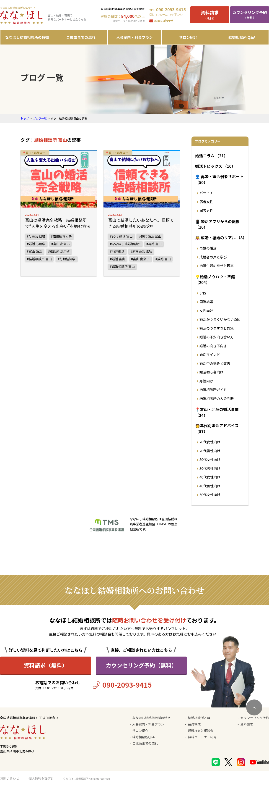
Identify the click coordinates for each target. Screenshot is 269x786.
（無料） (210, 14)
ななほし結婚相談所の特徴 (27, 37)
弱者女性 (206, 201)
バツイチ (206, 192)
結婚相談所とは (199, 717)
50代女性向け (209, 494)
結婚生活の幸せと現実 (216, 265)
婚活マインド (209, 354)
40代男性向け (209, 486)
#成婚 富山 (163, 259)
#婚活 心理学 (36, 244)
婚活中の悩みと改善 (214, 363)
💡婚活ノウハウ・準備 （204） (215, 279)
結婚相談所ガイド (213, 389)
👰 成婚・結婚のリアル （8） (220, 237)
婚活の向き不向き (213, 345)
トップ (25, 118)
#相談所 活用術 (59, 251)
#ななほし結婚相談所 (125, 244)
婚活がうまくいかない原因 (220, 319)
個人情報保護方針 (41, 778)
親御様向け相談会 (200, 730)
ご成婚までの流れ (80, 37)
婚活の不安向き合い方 (216, 336)
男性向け (206, 381)
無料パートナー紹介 (202, 737)
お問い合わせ (163, 20)
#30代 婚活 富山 (121, 236)
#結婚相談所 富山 (39, 259)
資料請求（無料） (45, 665)
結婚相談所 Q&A (241, 37)
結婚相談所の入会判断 (216, 398)
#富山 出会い (60, 244)
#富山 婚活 (34, 251)
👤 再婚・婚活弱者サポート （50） (219, 179)
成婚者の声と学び (213, 257)
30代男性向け (209, 468)
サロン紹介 (188, 37)
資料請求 (246, 724)
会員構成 (194, 724)
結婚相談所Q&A (143, 737)
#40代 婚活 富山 (150, 236)
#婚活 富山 (117, 259)
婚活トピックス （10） (215, 166)
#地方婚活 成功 (141, 251)
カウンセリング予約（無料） (141, 665)
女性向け (206, 310)
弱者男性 (206, 210)
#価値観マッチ (61, 236)
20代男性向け (209, 450)
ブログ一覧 (40, 118)
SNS (202, 293)
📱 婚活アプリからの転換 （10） (217, 224)
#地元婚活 (117, 251)
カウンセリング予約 (254, 717)
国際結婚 (206, 301)
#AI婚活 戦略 (36, 236)
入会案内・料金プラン (134, 37)
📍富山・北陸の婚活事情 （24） (217, 412)
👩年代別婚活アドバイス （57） (217, 428)
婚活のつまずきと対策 (216, 328)
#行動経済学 (66, 259)
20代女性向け (209, 441)
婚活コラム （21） (211, 155)
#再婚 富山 (154, 244)
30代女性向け (209, 459)
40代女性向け (209, 477)
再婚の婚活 (208, 248)
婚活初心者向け (211, 372)
